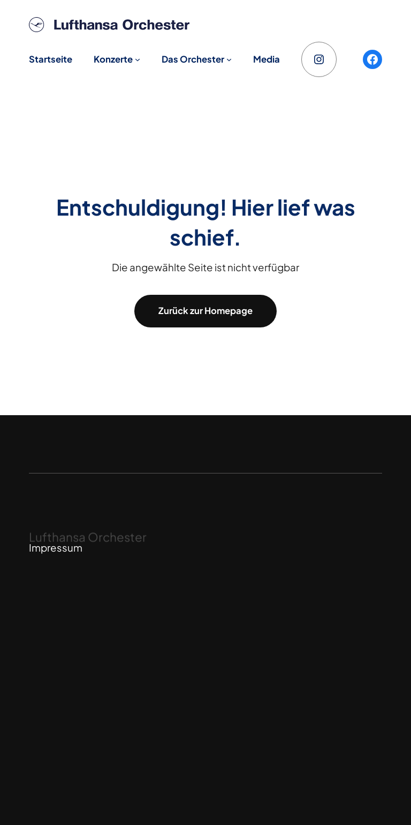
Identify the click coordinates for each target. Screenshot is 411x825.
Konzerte (113, 59)
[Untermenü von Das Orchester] (229, 59)
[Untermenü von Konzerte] (137, 59)
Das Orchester (193, 59)
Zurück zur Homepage (205, 310)
